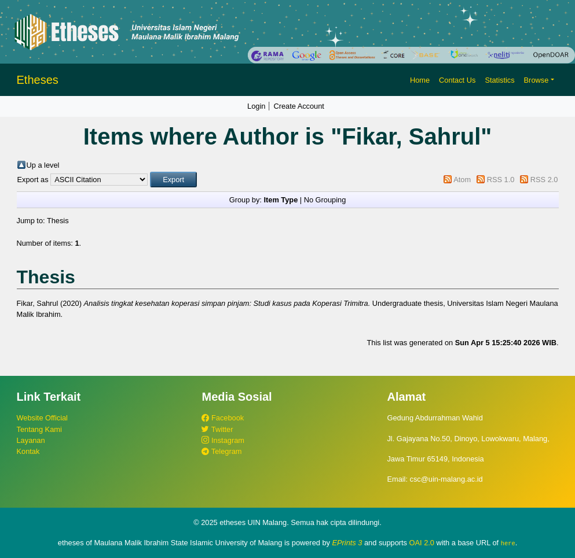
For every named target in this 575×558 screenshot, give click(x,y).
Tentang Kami (39, 429)
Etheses (37, 79)
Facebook (223, 417)
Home (420, 80)
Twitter (217, 429)
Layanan (31, 440)
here (508, 543)
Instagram (223, 440)
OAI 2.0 (421, 542)
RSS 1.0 (501, 179)
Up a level (43, 165)
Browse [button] (536, 80)
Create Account (298, 106)
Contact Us (457, 80)
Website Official (42, 417)
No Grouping (325, 199)
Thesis (58, 220)
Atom (462, 179)
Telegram (221, 451)
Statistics (499, 80)
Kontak (28, 451)
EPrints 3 (347, 542)
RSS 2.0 (544, 179)
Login (256, 106)
